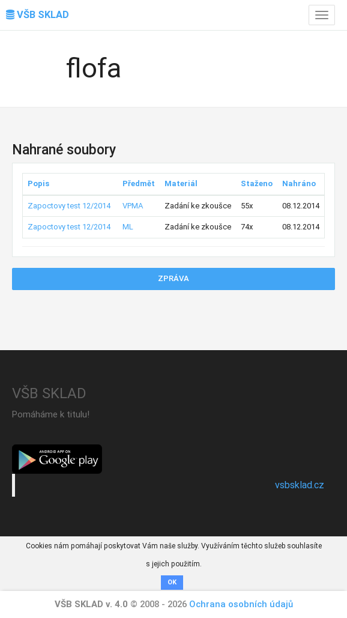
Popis (38, 183)
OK (172, 582)
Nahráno (299, 183)
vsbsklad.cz (299, 485)
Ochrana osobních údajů (241, 604)
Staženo (257, 183)
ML (127, 226)
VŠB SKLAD (37, 14)
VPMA (132, 205)
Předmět (138, 183)
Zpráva (173, 278)
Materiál (181, 183)
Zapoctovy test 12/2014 (69, 205)
